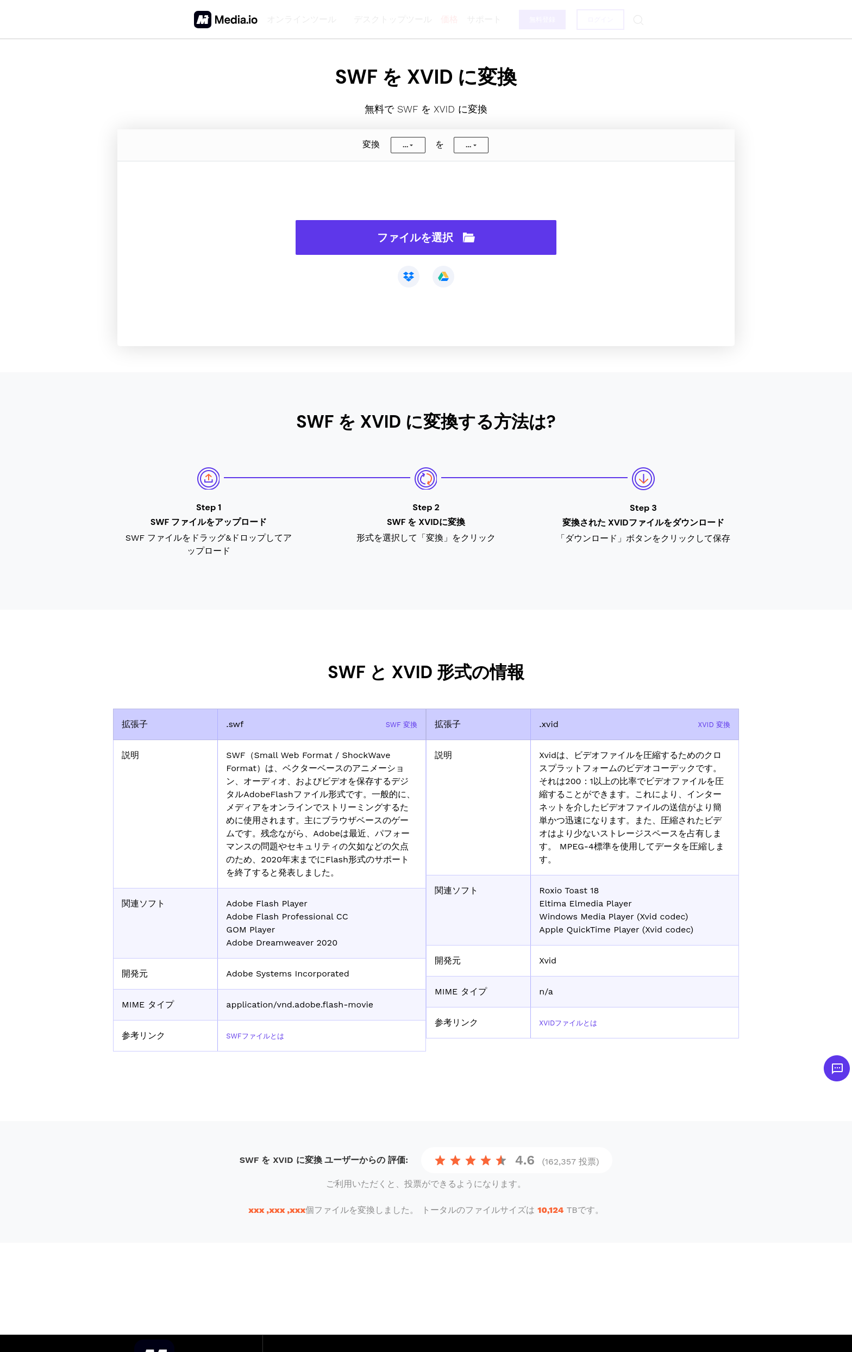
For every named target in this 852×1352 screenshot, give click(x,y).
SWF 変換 (397, 724)
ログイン (599, 19)
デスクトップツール (389, 19)
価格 (445, 19)
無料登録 (540, 19)
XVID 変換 (710, 724)
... (405, 145)
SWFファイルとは (261, 1035)
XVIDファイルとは (575, 1022)
